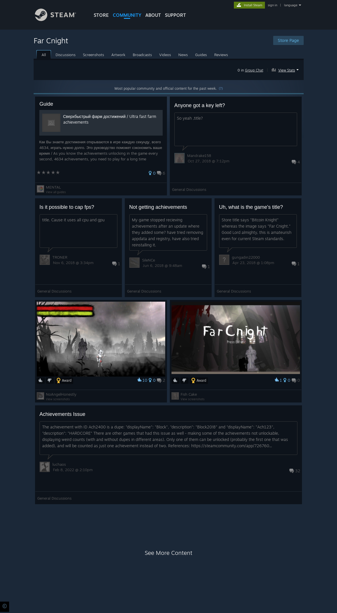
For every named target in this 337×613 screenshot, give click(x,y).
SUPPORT (175, 15)
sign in (272, 5)
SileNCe (148, 260)
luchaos (59, 464)
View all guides (56, 192)
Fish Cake (189, 394)
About (153, 15)
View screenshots (58, 399)
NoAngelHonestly (61, 394)
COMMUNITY (127, 15)
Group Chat (254, 70)
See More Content (168, 552)
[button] (286, 69)
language (290, 5)
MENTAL (53, 187)
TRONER (59, 257)
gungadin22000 (246, 257)
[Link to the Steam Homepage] (60, 19)
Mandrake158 (199, 155)
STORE (101, 15)
